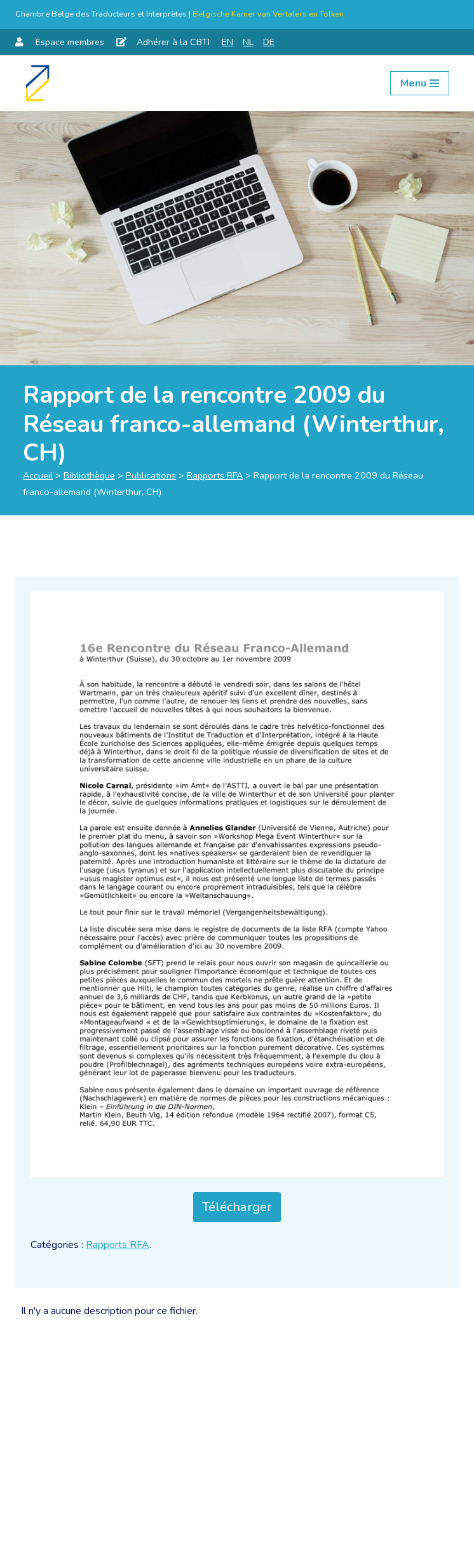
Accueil (38, 475)
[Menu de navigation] (419, 83)
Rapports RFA (215, 475)
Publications (151, 475)
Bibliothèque (89, 475)
